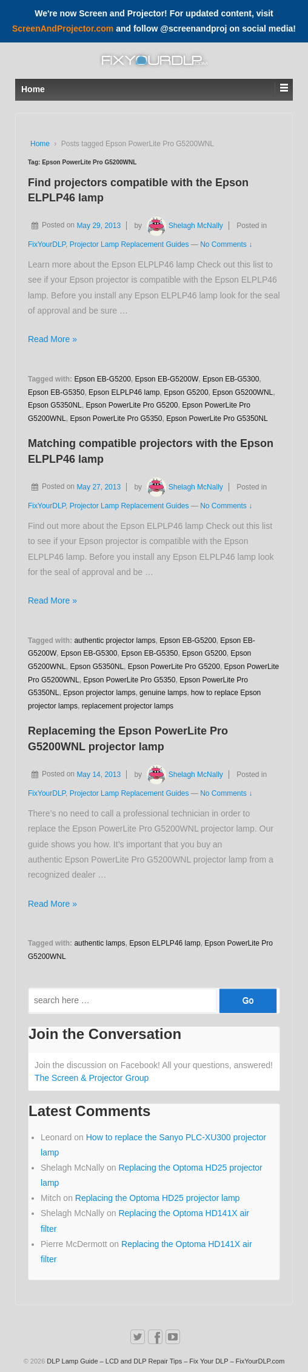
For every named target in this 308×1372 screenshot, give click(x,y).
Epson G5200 (186, 392)
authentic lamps (99, 943)
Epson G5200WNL (242, 392)
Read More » (52, 339)
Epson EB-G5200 (102, 379)
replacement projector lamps (127, 706)
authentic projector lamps (114, 640)
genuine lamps (163, 692)
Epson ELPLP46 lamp (124, 392)
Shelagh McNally (183, 225)
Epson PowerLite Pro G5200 (131, 405)
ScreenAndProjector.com (62, 28)
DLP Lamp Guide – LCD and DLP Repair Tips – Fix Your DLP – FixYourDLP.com (164, 1361)
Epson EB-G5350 (56, 392)
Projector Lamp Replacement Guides (129, 244)
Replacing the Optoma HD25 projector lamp (157, 1198)
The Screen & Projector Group (92, 1078)
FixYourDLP (46, 244)
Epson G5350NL (55, 405)
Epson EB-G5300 (231, 379)
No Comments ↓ (226, 244)
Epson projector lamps (99, 692)
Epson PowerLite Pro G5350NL (216, 418)
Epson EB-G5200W (167, 379)
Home (40, 144)
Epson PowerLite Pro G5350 (116, 418)
